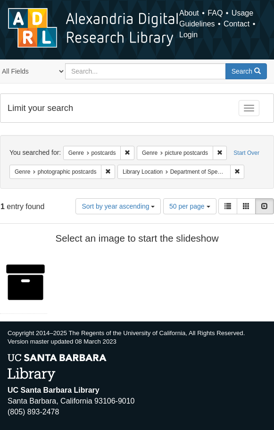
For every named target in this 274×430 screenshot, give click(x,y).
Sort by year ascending (118, 206)
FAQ (215, 13)
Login (188, 35)
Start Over (246, 153)
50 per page (189, 206)
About (189, 13)
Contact (236, 24)
